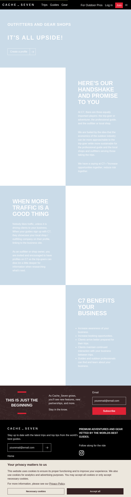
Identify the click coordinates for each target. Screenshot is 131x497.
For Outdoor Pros (92, 5)
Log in (109, 5)
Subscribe (109, 411)
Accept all (95, 491)
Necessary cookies (36, 491)
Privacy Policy (57, 483)
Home (11, 456)
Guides (54, 4)
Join (119, 5)
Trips (44, 4)
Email (95, 392)
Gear (65, 4)
